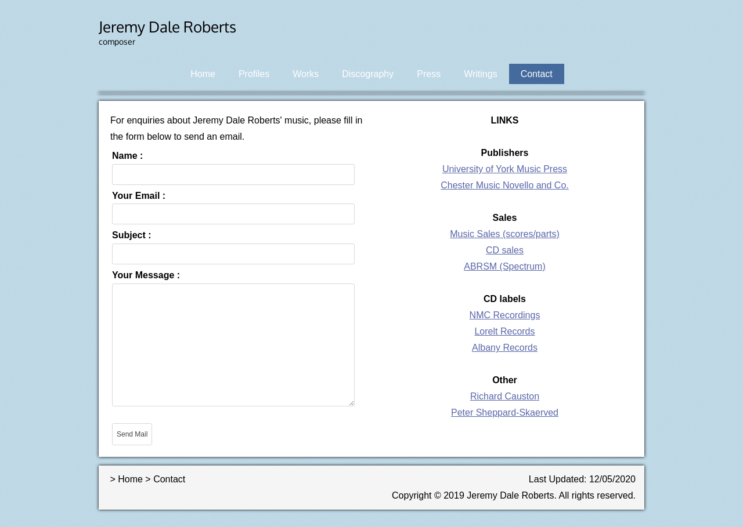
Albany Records (505, 347)
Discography (368, 74)
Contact (537, 74)
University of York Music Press (504, 169)
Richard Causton (504, 396)
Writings (480, 74)
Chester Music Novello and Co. (505, 185)
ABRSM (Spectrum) (504, 266)
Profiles (254, 74)
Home (202, 74)
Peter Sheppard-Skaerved (504, 412)
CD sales (505, 250)
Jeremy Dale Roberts (167, 26)
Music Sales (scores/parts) (505, 234)
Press (429, 74)
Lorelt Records (504, 331)
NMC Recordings (505, 315)
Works (306, 74)
